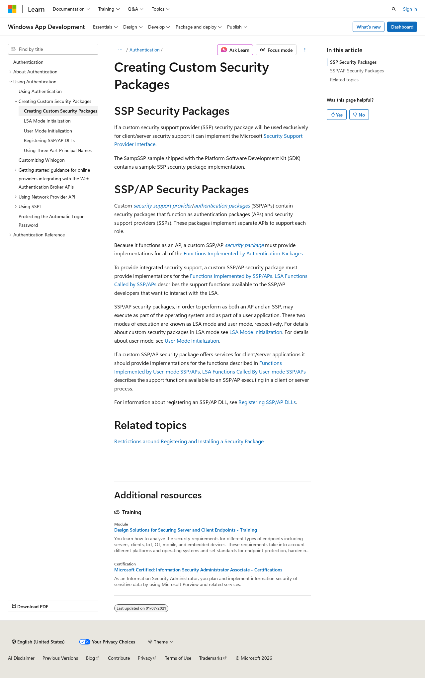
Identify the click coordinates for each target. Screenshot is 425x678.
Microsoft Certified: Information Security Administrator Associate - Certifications (198, 570)
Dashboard (402, 27)
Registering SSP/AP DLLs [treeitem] (49, 140)
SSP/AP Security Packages (357, 70)
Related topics (344, 79)
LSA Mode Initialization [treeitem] (47, 121)
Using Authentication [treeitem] (40, 91)
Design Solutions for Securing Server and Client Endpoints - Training (185, 530)
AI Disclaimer (21, 658)
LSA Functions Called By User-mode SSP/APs (254, 371)
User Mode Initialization (192, 340)
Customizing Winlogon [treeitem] (42, 160)
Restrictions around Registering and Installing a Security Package (189, 441)
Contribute (119, 658)
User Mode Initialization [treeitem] (48, 130)
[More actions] (305, 49)
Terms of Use (178, 658)
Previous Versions (60, 658)
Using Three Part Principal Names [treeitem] (58, 150)
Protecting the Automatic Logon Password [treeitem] (52, 220)
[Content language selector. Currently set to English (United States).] (38, 641)
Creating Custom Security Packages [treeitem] (60, 111)
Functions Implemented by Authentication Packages (243, 253)
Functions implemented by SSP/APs (231, 275)
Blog (90, 658)
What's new (369, 27)
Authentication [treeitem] (28, 62)
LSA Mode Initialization (255, 331)
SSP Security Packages (353, 62)
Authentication (144, 49)
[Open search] (393, 9)
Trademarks (210, 658)
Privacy (145, 658)
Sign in (410, 9)
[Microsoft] (12, 9)
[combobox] (53, 49)
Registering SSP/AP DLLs (267, 401)
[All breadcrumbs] (120, 49)
